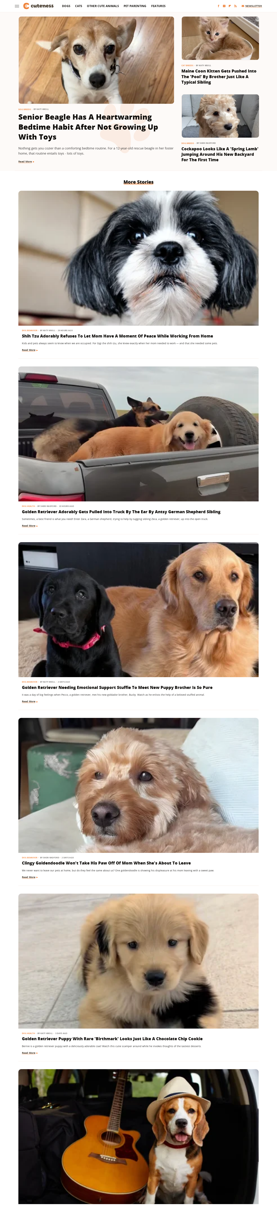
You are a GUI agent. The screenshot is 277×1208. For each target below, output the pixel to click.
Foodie (76, 1171)
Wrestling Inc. (144, 1181)
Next (145, 1121)
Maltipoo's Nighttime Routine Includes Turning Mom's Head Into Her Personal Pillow (135, 863)
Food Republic (92, 1171)
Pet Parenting (135, 6)
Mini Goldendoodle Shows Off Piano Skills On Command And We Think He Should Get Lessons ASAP (56, 760)
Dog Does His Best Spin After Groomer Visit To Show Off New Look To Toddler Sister (137, 558)
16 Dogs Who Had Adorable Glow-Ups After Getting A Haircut (50, 1069)
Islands (201, 1171)
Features (158, 6)
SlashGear (145, 1177)
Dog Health (110, 237)
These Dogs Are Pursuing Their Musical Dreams (217, 355)
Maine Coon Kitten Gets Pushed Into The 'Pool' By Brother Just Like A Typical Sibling (219, 76)
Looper (226, 1171)
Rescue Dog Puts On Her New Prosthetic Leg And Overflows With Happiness (53, 658)
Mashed (238, 1171)
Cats (78, 6)
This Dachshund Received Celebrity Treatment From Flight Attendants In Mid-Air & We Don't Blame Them (55, 966)
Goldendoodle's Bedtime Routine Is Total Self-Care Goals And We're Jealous (54, 863)
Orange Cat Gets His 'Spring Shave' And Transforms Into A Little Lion (135, 963)
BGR (36, 1171)
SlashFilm (130, 1177)
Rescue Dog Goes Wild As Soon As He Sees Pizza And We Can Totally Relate (53, 458)
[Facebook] (218, 6)
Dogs (66, 6)
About (124, 1151)
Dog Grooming (112, 546)
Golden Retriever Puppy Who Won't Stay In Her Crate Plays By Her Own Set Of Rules (220, 758)
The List (206, 1177)
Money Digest (44, 1177)
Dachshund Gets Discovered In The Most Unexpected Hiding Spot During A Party (135, 1069)
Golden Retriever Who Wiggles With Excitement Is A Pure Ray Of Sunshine (217, 863)
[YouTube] (224, 6)
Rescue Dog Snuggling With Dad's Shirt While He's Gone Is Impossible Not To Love (53, 558)
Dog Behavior (30, 237)
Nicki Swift (62, 1177)
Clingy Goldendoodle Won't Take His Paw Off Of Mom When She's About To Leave (56, 358)
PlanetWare (100, 1177)
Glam (128, 1171)
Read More (25, 161)
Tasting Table (170, 1177)
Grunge (138, 1171)
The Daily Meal (190, 1177)
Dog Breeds (24, 109)
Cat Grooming (112, 952)
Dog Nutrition (30, 446)
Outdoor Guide (81, 1177)
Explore (64, 1171)
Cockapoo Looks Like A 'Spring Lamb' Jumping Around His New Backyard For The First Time (219, 154)
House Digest (174, 1171)
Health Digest (154, 1171)
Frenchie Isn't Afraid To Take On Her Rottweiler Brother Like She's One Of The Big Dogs (219, 658)
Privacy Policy (145, 1151)
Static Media (119, 1158)
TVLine (237, 1177)
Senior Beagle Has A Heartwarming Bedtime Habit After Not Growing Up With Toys (88, 127)
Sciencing (116, 1177)
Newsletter (252, 6)
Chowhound (49, 1171)
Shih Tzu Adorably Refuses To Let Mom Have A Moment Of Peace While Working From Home (52, 251)
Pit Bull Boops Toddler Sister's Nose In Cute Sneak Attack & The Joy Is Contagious (220, 458)
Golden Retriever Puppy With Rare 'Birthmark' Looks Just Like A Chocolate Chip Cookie (138, 358)
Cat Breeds (187, 65)
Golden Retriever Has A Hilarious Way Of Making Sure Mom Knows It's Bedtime (220, 963)
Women (128, 1181)
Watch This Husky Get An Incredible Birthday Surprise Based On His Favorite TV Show (218, 558)
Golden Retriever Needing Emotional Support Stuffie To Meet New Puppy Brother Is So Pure (218, 251)
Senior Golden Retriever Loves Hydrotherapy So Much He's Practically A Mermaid (135, 458)
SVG (156, 1177)
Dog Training (30, 746)
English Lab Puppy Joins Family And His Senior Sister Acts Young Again (138, 758)
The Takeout (222, 1177)
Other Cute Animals (103, 6)
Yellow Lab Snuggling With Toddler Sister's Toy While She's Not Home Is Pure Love (219, 1069)
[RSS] (235, 6)
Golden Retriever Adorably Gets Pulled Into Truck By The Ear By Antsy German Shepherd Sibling (137, 249)
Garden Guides (113, 1171)
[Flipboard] (230, 6)
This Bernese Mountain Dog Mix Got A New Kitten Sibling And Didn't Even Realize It (137, 658)
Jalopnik (213, 1171)
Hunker (189, 1171)
